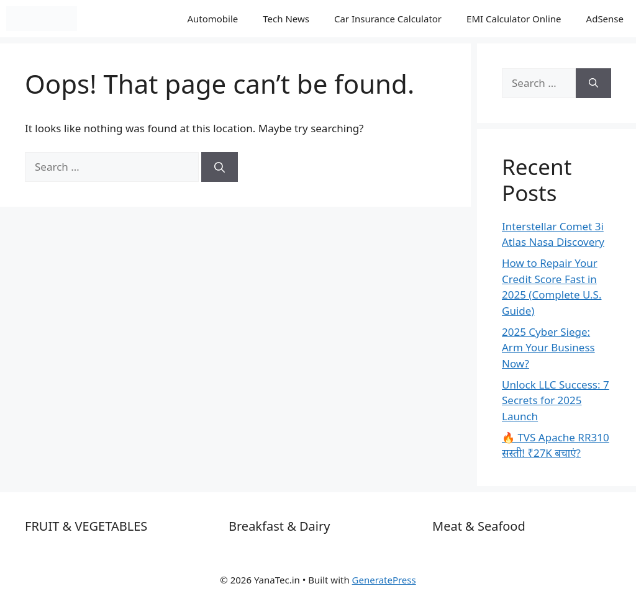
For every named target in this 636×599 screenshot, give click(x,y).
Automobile (212, 18)
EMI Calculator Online (513, 18)
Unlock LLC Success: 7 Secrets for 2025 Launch (555, 400)
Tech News (286, 18)
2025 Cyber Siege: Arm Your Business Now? (548, 348)
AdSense (605, 18)
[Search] (219, 167)
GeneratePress (384, 580)
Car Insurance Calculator (388, 18)
